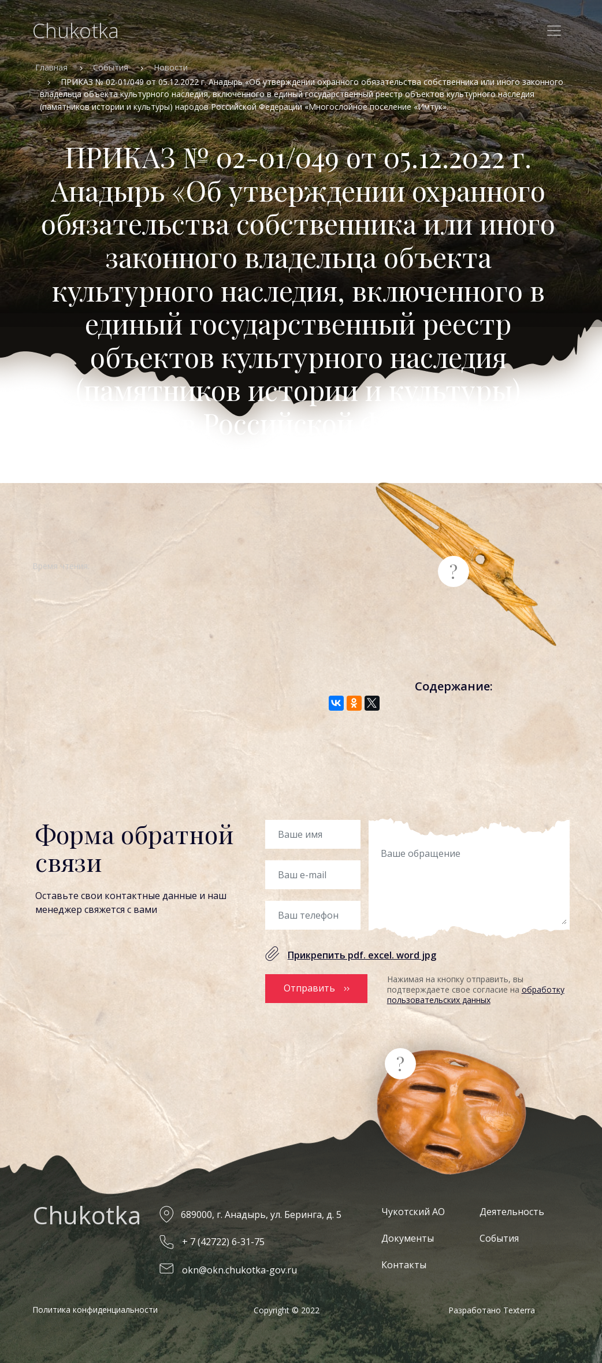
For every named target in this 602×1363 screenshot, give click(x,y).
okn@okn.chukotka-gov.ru (239, 1270)
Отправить (309, 988)
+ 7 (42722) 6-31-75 (223, 1241)
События (110, 67)
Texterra (519, 1310)
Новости (171, 67)
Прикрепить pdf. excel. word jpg (362, 955)
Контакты (403, 1264)
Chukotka (75, 30)
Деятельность (512, 1211)
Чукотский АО (413, 1211)
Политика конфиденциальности (95, 1309)
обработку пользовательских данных (475, 994)
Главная (51, 67)
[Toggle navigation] (554, 30)
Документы (407, 1238)
